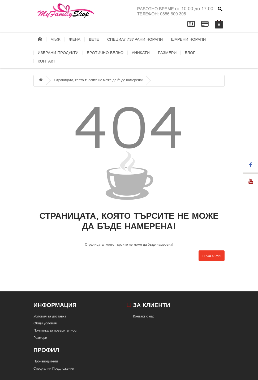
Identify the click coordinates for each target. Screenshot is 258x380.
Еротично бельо (105, 53)
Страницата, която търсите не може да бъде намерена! (98, 80)
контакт (46, 61)
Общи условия (45, 323)
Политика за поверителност (55, 330)
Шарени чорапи (188, 39)
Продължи (212, 256)
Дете (94, 39)
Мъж (55, 39)
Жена (74, 39)
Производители (45, 361)
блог (190, 53)
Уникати (141, 53)
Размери (167, 53)
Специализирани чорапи (135, 39)
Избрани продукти (58, 53)
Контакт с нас (143, 316)
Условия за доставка (49, 316)
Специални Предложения (53, 368)
